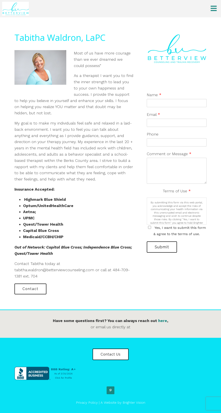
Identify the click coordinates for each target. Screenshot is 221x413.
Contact (30, 289)
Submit (162, 247)
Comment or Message (169, 153)
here (162, 320)
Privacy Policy (87, 402)
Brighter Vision (134, 402)
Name (154, 94)
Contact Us (111, 354)
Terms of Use (177, 191)
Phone (152, 134)
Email (153, 114)
